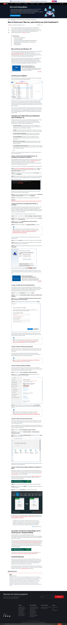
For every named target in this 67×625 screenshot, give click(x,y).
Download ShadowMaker (33, 11)
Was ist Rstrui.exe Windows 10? (19, 37)
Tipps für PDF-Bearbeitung (33, 611)
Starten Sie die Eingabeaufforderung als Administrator (24, 168)
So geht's (54, 1)
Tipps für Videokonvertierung (33, 614)
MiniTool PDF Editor (20, 611)
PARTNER (38, 4)
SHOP (11, 4)
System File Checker (34, 160)
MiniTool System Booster (21, 610)
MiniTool (24, 32)
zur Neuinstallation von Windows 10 (17, 517)
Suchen (60, 4)
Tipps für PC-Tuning (32, 610)
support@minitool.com (25, 568)
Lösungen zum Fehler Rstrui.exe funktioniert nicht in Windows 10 (25, 40)
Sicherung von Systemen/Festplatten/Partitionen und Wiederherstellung (27, 541)
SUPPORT (43, 3)
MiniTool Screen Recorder (21, 615)
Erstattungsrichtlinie (54, 610)
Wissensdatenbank (32, 616)
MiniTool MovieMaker (21, 612)
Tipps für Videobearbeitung (33, 612)
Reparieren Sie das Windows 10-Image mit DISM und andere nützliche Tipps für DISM (26, 201)
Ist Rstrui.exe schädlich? (18, 39)
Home (9, 19)
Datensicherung (13, 19)
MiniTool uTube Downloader (21, 613)
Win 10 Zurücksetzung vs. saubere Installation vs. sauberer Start (22, 516)
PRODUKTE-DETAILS (18, 4)
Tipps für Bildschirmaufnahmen (33, 615)
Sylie (10, 574)
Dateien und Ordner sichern (36, 476)
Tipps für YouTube (32, 613)
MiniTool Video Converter (21, 614)
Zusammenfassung (17, 44)
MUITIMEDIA (26, 4)
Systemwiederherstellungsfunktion (17, 53)
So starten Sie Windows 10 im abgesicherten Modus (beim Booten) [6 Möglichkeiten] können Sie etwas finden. (26, 231)
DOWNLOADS (32, 3)
